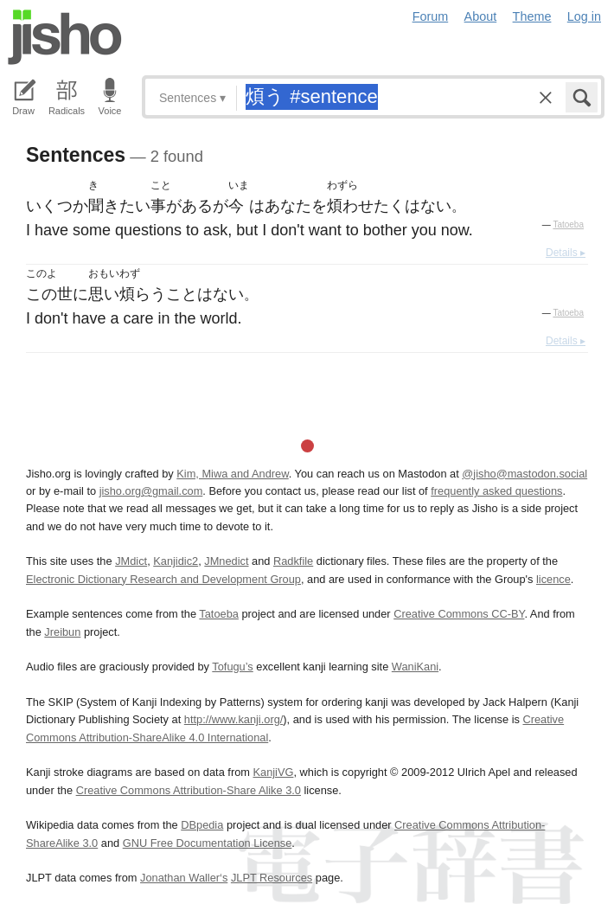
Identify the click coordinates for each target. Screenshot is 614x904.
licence (553, 579)
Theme (532, 16)
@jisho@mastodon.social (524, 473)
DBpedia (202, 824)
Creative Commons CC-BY (458, 613)
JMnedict (226, 561)
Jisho (65, 37)
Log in (584, 16)
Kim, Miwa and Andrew (232, 473)
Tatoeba (568, 224)
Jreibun (62, 631)
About (480, 16)
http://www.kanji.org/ (234, 719)
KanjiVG (273, 772)
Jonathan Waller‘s (183, 877)
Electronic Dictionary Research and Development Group (163, 579)
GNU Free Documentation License (207, 843)
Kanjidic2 (175, 561)
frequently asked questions (496, 490)
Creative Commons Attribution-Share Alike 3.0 (188, 790)
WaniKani (415, 666)
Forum (431, 16)
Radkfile (293, 561)
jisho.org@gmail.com (151, 490)
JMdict (131, 561)
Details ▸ (565, 253)
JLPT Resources (271, 877)
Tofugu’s (232, 666)
